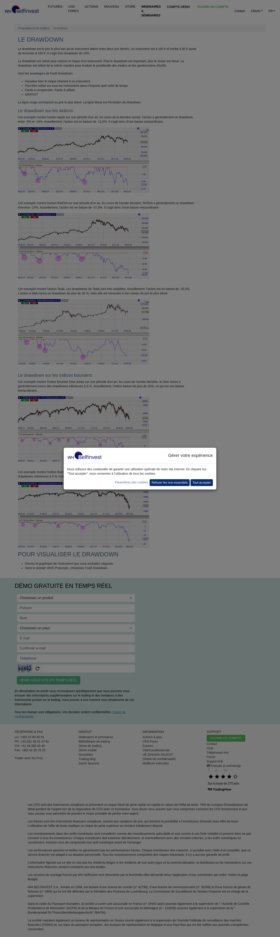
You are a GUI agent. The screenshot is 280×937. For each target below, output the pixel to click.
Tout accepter (201, 482)
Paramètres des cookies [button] (131, 482)
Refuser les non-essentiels (170, 482)
